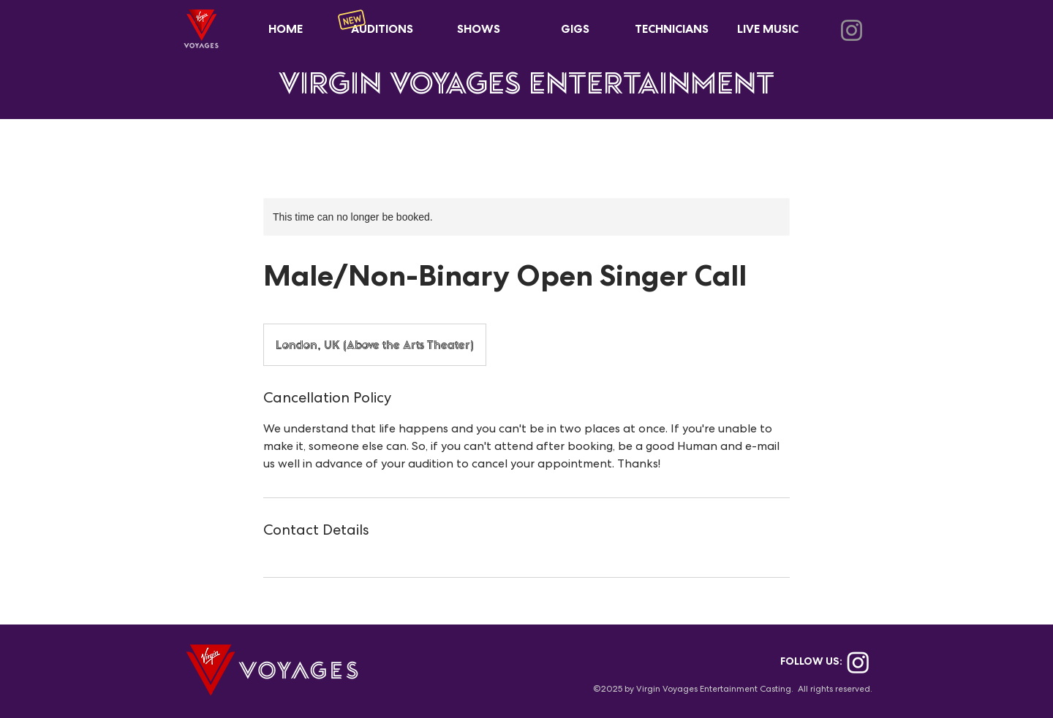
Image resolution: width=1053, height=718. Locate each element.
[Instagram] (851, 30)
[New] (351, 19)
